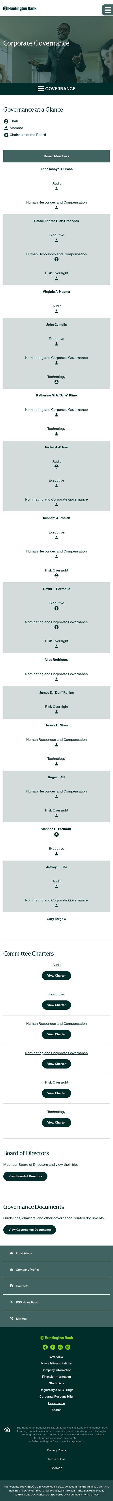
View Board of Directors (25, 1176)
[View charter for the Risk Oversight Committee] (56, 1089)
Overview (56, 1356)
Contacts (19, 1286)
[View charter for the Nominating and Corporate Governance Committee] (56, 1059)
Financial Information (56, 1376)
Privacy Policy (56, 1450)
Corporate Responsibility (56, 1396)
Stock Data (56, 1383)
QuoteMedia (49, 1486)
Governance (56, 1403)
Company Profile (24, 1269)
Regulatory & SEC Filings (56, 1390)
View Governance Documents (30, 1229)
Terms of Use (56, 1459)
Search (56, 1409)
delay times (34, 1490)
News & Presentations (56, 1363)
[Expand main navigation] (107, 9)
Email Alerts (21, 1253)
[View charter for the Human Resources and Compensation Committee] (56, 1030)
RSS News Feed (24, 1302)
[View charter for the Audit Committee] (56, 971)
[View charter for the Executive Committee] (56, 1001)
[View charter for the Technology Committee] (56, 1118)
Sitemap (18, 1318)
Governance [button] (56, 88)
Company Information (56, 1370)
